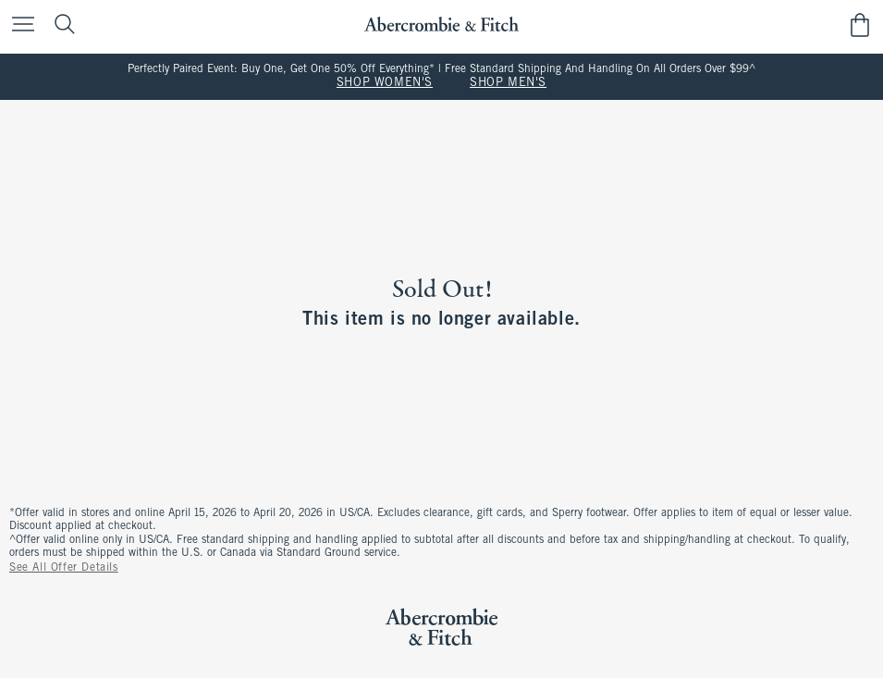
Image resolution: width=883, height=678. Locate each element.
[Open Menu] (18, 25)
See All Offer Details (63, 567)
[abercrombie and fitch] (441, 24)
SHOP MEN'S (508, 83)
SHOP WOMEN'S (385, 83)
